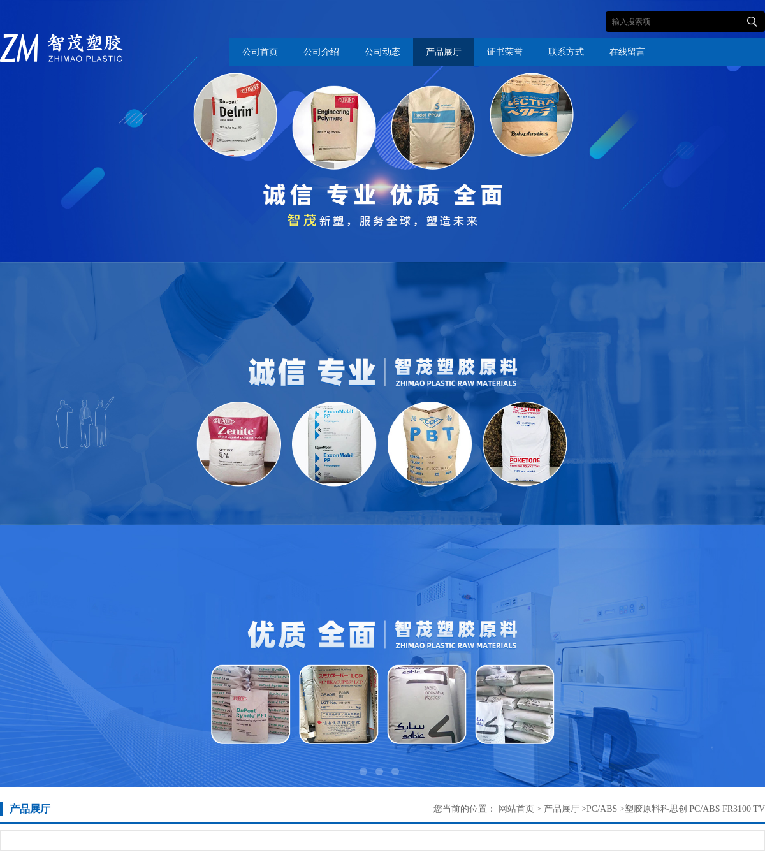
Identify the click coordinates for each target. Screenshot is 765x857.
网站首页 (516, 809)
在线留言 (627, 52)
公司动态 (382, 52)
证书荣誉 (505, 52)
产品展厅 (444, 52)
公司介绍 (321, 52)
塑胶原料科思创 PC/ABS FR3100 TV (695, 809)
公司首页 (260, 52)
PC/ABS (601, 809)
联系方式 (566, 52)
